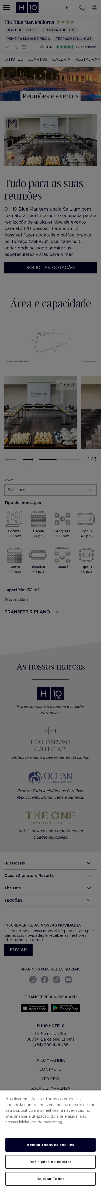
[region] (50, 1138)
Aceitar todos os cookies (50, 1145)
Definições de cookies (50, 1162)
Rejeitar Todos (50, 1179)
